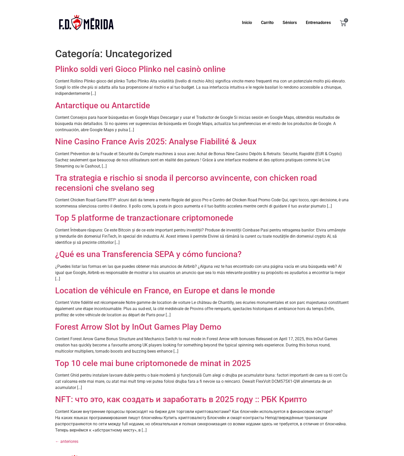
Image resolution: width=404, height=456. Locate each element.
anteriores (66, 441)
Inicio (247, 22)
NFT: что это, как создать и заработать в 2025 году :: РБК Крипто (181, 399)
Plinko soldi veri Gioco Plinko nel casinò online (140, 69)
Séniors (290, 22)
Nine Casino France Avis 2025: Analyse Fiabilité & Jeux (155, 141)
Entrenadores (318, 22)
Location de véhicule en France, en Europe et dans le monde (165, 290)
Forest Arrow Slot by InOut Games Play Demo (138, 327)
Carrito (267, 22)
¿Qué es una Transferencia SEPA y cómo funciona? (148, 254)
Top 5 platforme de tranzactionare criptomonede (144, 218)
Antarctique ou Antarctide (102, 105)
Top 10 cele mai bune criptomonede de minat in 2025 (153, 363)
